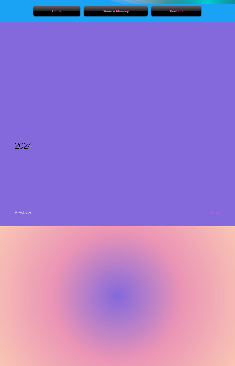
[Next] (208, 212)
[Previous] (28, 212)
